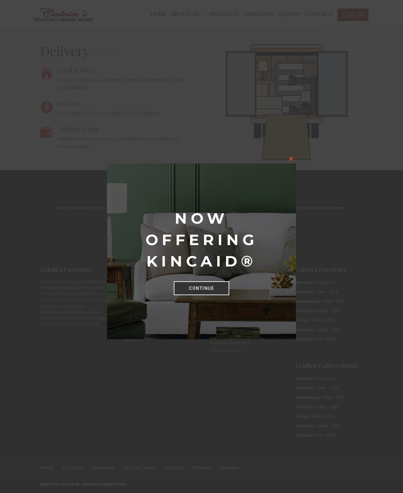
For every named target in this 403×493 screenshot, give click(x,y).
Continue (201, 288)
